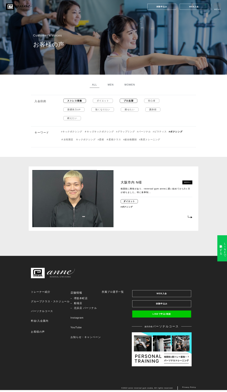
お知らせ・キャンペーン (88, 338)
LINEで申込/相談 (162, 316)
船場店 (79, 303)
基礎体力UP (74, 109)
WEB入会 (194, 7)
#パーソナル (144, 131)
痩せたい (129, 109)
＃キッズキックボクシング (99, 131)
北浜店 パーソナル (87, 308)
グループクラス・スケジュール (51, 301)
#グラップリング (125, 131)
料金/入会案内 (40, 321)
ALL (94, 84)
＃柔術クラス (113, 139)
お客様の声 (38, 332)
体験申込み (161, 7)
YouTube (78, 328)
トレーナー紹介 (41, 292)
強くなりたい (102, 109)
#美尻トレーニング (149, 139)
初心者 (151, 100)
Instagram (79, 318)
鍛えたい (72, 118)
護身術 (153, 109)
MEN (111, 84)
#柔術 (101, 139)
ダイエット (103, 100)
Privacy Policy (189, 390)
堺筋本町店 (82, 298)
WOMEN (129, 84)
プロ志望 (128, 100)
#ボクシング (176, 131)
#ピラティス (160, 131)
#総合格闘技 (130, 139)
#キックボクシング (71, 131)
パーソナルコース (42, 311)
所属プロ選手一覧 (115, 292)
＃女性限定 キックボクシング (78, 139)
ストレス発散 (74, 100)
